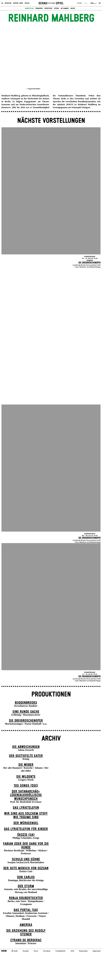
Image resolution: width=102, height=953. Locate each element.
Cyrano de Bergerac (26, 940)
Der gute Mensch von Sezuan (25, 868)
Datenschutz (83, 951)
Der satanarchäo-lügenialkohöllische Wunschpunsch (26, 795)
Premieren (39, 8)
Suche (16, 951)
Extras (56, 8)
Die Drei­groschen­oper (26, 720)
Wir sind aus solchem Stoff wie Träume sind (26, 815)
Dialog (27, 3)
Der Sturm (26, 886)
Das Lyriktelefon (26, 808)
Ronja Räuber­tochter (26, 898)
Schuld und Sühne (26, 859)
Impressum (97, 951)
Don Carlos (26, 877)
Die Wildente (25, 776)
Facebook (2, 951)
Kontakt (26, 951)
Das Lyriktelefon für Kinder (26, 829)
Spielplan (8, 3)
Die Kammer (65, 8)
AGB (72, 951)
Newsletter (46, 951)
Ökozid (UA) (26, 835)
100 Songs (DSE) (26, 785)
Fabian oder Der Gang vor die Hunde (26, 845)
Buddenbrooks (26, 703)
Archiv (72, 8)
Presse (36, 951)
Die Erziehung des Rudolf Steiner (26, 932)
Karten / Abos (18, 3)
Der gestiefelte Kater (26, 756)
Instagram (4, 951)
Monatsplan (29, 8)
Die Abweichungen (26, 747)
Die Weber (25, 765)
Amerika (26, 925)
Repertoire (48, 8)
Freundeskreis (60, 951)
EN (100, 3)
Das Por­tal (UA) (26, 910)
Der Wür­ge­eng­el (25, 823)
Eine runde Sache (26, 712)
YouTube (5, 951)
